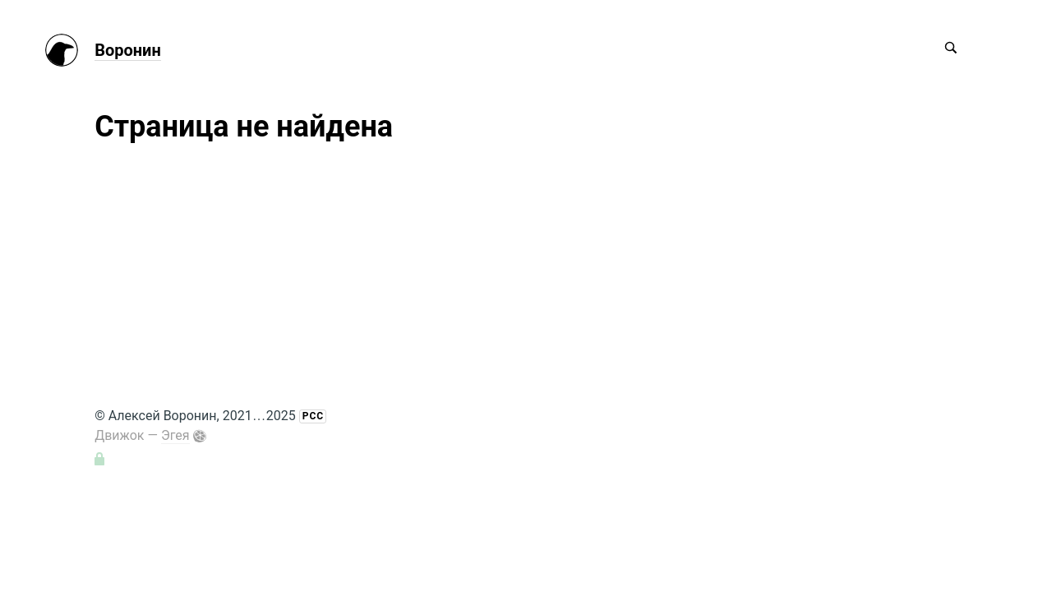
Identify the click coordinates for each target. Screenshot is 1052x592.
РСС (313, 416)
